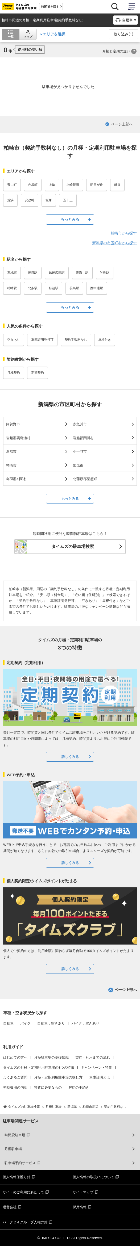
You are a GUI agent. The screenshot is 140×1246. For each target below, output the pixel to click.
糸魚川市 (80, 424)
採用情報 (80, 1207)
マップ (27, 36)
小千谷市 (80, 452)
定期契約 (37, 373)
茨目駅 (33, 273)
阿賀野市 (13, 424)
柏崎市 (11, 465)
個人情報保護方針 (16, 1177)
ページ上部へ (122, 124)
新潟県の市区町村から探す (114, 243)
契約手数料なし (76, 340)
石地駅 (12, 273)
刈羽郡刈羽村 (16, 479)
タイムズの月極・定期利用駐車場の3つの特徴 (38, 1067)
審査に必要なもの (48, 1087)
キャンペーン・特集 (96, 1067)
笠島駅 (104, 273)
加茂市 (78, 465)
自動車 (8, 1023)
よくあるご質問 (15, 1077)
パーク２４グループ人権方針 (25, 1222)
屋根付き (104, 340)
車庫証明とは (99, 1077)
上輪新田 (72, 185)
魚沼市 (11, 452)
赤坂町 (33, 185)
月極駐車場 (13, 1149)
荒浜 (10, 200)
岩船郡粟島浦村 (18, 438)
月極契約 (13, 373)
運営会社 (10, 1207)
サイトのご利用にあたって (23, 1192)
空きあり (13, 340)
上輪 (52, 185)
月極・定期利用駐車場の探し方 (58, 1077)
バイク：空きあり (85, 1023)
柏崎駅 (12, 288)
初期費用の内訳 (15, 1087)
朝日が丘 (96, 185)
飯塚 (49, 200)
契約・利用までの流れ (92, 1057)
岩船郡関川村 (83, 438)
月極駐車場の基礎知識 (51, 1057)
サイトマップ (83, 1192)
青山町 (12, 185)
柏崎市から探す (124, 233)
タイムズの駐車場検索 (72, 546)
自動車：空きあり (51, 1023)
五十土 (68, 200)
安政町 (29, 200)
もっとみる (70, 219)
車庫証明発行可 (42, 340)
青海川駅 (82, 273)
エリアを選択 (54, 34)
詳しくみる (70, 757)
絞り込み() (123, 34)
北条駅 (33, 288)
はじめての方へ (15, 1057)
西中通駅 (96, 288)
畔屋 (117, 185)
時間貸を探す (50, 6)
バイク (25, 1023)
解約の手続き (78, 1087)
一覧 (11, 36)
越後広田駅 (57, 273)
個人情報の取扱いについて (93, 1177)
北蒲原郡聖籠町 (85, 479)
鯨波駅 (53, 288)
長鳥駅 (74, 288)
